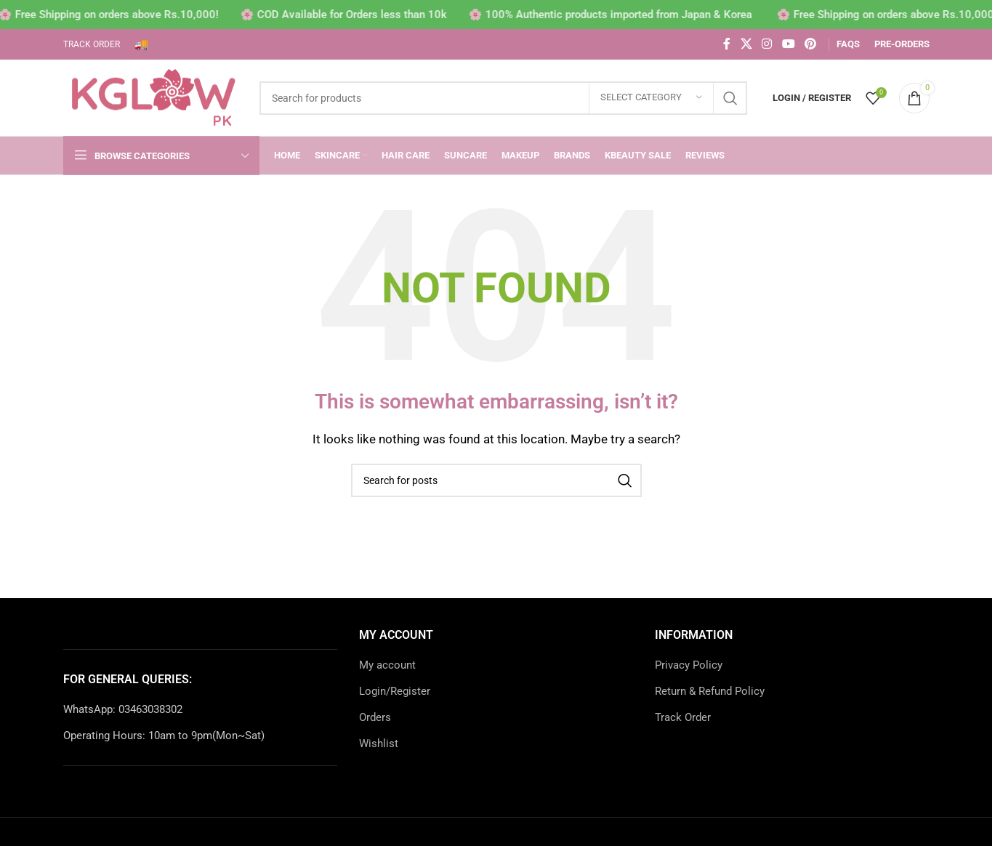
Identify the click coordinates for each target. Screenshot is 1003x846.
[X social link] (746, 44)
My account (387, 665)
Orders (375, 717)
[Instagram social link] (767, 44)
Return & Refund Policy (710, 691)
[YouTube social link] (788, 44)
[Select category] (651, 98)
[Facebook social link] (727, 44)
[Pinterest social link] (810, 44)
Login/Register (394, 691)
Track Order (683, 717)
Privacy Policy (688, 665)
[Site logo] (154, 96)
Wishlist (378, 743)
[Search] (503, 98)
